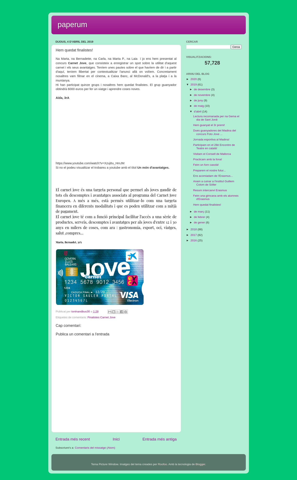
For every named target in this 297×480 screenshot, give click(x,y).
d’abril (198, 111)
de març (199, 211)
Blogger (200, 464)
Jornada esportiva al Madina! (211, 139)
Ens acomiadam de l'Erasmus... (213, 175)
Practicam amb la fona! (207, 159)
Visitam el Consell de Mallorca (212, 153)
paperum (72, 24)
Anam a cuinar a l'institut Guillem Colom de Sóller (213, 183)
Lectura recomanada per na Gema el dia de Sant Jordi (216, 118)
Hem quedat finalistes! (207, 204)
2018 (194, 229)
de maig (199, 105)
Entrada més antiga (160, 439)
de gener (200, 222)
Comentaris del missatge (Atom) (95, 447)
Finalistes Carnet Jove (102, 317)
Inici (116, 439)
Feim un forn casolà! (206, 164)
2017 (194, 235)
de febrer (200, 217)
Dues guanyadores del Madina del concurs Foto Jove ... (214, 132)
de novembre (202, 95)
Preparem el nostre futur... (209, 170)
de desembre (202, 89)
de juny (199, 100)
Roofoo (162, 464)
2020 (194, 79)
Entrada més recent (73, 439)
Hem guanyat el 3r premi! (209, 125)
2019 (194, 84)
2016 (194, 240)
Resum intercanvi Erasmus (210, 190)
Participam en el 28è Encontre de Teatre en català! (214, 146)
